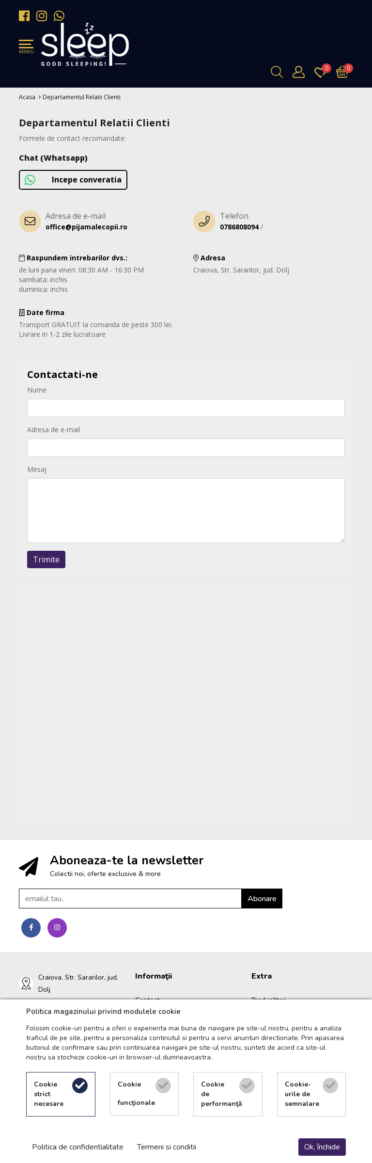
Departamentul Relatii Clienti (82, 97)
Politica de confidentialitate (78, 1147)
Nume (36, 389)
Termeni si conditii (166, 1147)
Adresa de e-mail (53, 429)
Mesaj (36, 469)
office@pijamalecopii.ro (86, 226)
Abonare (262, 898)
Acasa (27, 97)
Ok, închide (322, 1147)
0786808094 (239, 226)
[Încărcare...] (344, 72)
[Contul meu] (301, 72)
